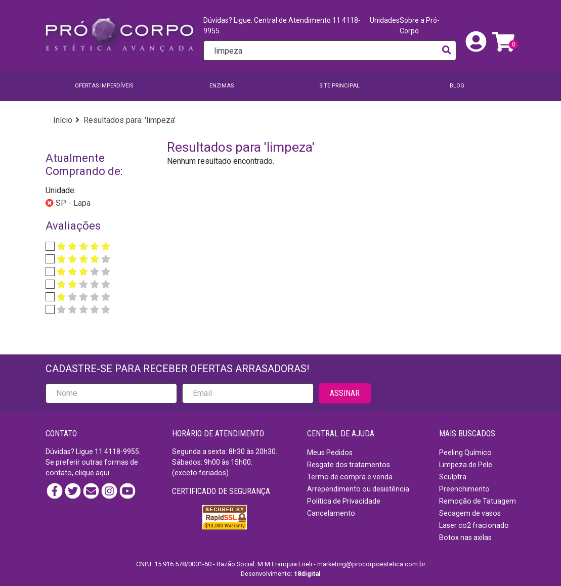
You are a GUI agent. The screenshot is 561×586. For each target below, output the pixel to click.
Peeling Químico (465, 452)
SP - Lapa (72, 203)
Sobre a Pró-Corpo (420, 25)
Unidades (385, 20)
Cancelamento (331, 513)
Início (62, 120)
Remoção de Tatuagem (477, 501)
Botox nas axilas (465, 537)
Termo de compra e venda (350, 477)
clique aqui (92, 473)
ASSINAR (345, 393)
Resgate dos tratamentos (348, 465)
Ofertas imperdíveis (104, 85)
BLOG (457, 85)
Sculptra (452, 477)
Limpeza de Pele (465, 465)
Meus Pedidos (330, 452)
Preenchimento (464, 489)
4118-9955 (121, 451)
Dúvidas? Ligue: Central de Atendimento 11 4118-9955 (282, 25)
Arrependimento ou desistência (358, 489)
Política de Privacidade (343, 501)
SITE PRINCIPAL (339, 85)
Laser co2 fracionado (474, 525)
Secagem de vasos (470, 513)
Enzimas (221, 85)
